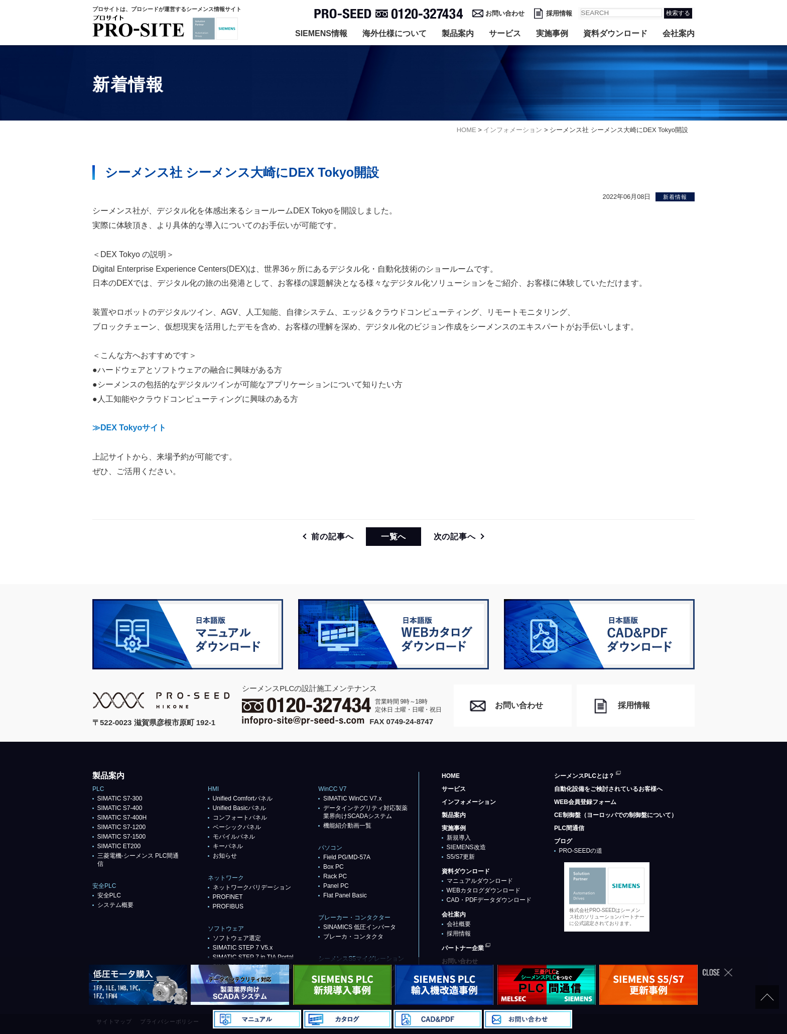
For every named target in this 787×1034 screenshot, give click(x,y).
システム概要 (115, 904)
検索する (678, 13)
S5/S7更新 (461, 856)
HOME (451, 775)
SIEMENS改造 (466, 847)
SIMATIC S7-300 (120, 798)
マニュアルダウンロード (480, 880)
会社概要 (459, 924)
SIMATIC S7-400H (122, 817)
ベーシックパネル (237, 827)
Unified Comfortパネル (243, 798)
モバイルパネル (234, 836)
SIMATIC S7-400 (120, 808)
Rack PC (335, 876)
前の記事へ (332, 536)
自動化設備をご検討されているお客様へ (608, 788)
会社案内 (679, 33)
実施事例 (552, 33)
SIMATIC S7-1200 (121, 827)
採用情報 (559, 13)
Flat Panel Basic (345, 895)
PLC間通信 (569, 828)
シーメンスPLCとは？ (584, 775)
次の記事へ (455, 536)
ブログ (563, 841)
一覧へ (393, 536)
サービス (505, 33)
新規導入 (459, 837)
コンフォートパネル (240, 817)
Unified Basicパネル (239, 808)
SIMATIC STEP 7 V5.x (243, 947)
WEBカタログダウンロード (483, 890)
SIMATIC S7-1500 (121, 836)
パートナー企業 (463, 948)
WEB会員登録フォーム (585, 802)
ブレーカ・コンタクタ (353, 936)
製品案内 (458, 33)
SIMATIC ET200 (119, 846)
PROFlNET (228, 896)
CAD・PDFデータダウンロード (489, 899)
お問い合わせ (504, 13)
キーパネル (228, 846)
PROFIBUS (228, 906)
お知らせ (225, 855)
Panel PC (336, 885)
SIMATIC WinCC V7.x (352, 798)
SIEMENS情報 (321, 33)
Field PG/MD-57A (346, 857)
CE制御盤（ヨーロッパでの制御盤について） (615, 815)
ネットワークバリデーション (252, 887)
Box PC (333, 866)
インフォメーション (469, 802)
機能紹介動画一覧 (347, 825)
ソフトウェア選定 (237, 938)
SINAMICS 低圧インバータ (359, 927)
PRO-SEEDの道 (581, 850)
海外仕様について (394, 33)
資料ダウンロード (615, 33)
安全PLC (109, 895)
